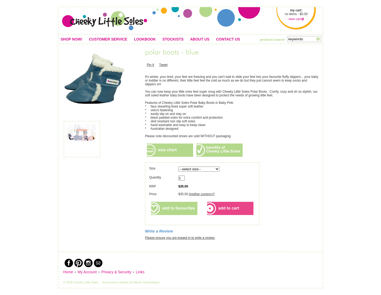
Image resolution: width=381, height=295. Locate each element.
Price (152, 194)
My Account (87, 272)
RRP (152, 186)
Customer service (108, 39)
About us (200, 39)
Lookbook (145, 39)
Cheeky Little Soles (104, 20)
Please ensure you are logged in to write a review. (180, 238)
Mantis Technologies (146, 282)
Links (140, 272)
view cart (294, 19)
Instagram (88, 263)
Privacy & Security (116, 272)
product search (272, 40)
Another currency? (202, 194)
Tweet (163, 65)
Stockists (173, 39)
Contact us (228, 39)
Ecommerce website (115, 282)
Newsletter (98, 263)
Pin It (150, 65)
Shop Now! (71, 39)
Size (152, 168)
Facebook (69, 263)
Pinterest (78, 263)
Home (68, 272)
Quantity (159, 177)
